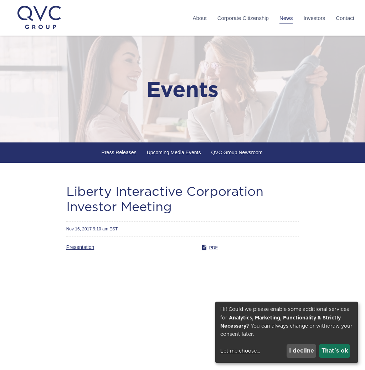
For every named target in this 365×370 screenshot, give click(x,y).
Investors (314, 18)
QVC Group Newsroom (236, 152)
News (286, 18)
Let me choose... (240, 351)
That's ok (335, 350)
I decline (301, 350)
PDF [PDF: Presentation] (209, 247)
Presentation (80, 247)
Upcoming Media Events (174, 152)
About (199, 18)
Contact (345, 18)
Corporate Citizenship (243, 18)
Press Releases (119, 152)
